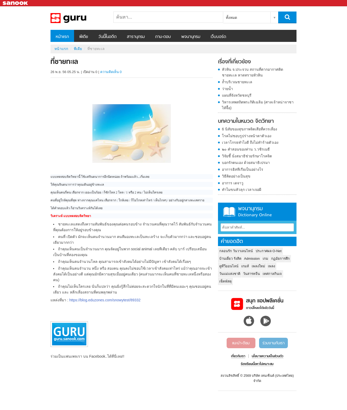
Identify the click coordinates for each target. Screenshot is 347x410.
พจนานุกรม (190, 37)
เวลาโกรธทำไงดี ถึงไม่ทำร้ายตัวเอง (250, 142)
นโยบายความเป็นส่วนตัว (267, 356)
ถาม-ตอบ (163, 37)
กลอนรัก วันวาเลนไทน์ (236, 251)
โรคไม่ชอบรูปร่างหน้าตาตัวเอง (246, 136)
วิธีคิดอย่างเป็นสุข (236, 176)
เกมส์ (245, 266)
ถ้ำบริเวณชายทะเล (237, 82)
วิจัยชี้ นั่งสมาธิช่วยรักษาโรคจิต (247, 156)
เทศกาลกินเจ (272, 274)
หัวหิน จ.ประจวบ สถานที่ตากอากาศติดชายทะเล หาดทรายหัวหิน (252, 72)
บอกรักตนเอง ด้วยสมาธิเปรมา (246, 162)
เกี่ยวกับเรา (238, 356)
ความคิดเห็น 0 (111, 72)
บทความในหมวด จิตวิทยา (246, 121)
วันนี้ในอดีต (107, 37)
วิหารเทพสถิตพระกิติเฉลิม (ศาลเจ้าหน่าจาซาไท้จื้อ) (258, 105)
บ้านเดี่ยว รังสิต (230, 259)
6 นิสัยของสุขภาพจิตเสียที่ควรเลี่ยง (249, 129)
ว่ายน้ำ (227, 89)
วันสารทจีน (251, 274)
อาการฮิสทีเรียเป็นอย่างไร (242, 169)
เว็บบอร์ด (218, 37)
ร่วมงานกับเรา (273, 343)
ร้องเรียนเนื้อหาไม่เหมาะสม (257, 364)
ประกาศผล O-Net (269, 251)
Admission (252, 259)
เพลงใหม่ (258, 266)
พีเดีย (83, 37)
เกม (265, 259)
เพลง (271, 266)
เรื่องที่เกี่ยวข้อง (234, 62)
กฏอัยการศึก (280, 259)
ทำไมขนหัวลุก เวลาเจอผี (241, 189)
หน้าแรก (62, 37)
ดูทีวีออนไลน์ (228, 266)
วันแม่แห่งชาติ (229, 274)
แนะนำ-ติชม (241, 343)
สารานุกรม (136, 37)
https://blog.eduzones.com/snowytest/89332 (105, 300)
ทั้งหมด (231, 17)
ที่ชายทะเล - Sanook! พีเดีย (78, 18)
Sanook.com (16, 3)
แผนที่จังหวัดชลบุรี (236, 95)
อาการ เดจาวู (232, 183)
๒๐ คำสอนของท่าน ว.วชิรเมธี (246, 149)
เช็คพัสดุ (225, 281)
